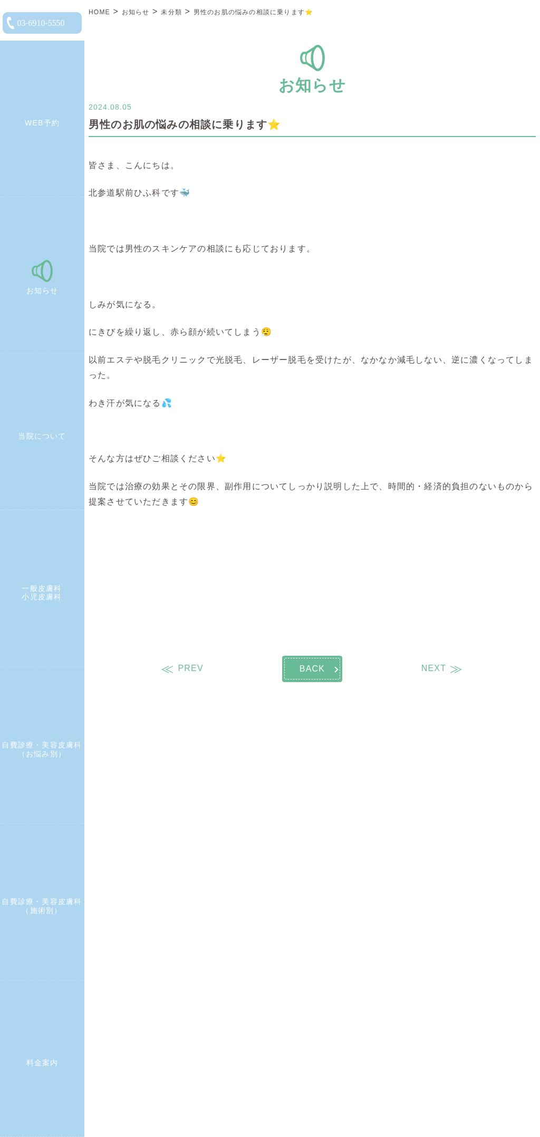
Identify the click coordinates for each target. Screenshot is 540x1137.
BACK (312, 668)
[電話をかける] (42, 23)
